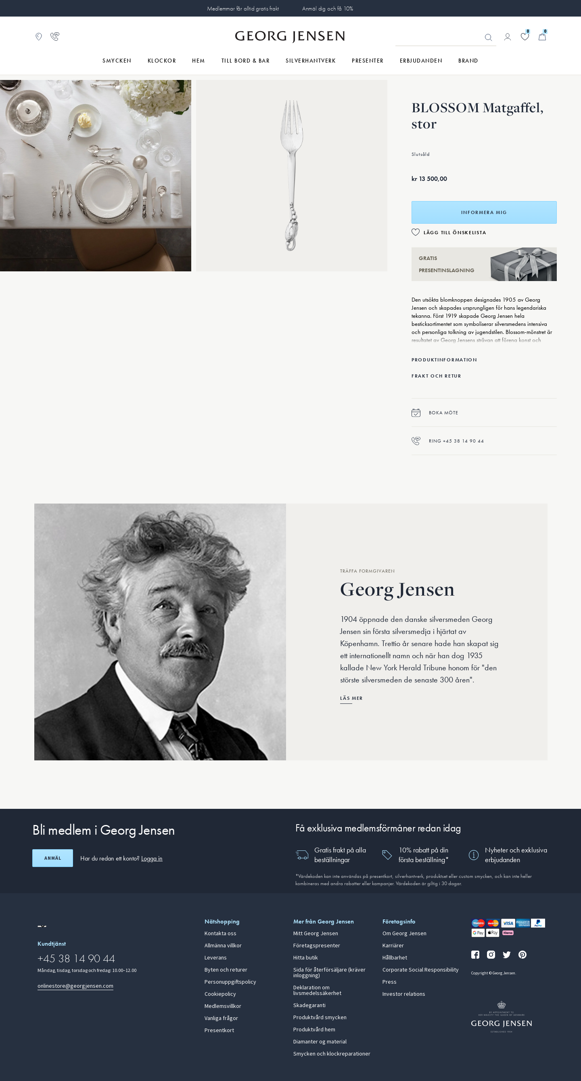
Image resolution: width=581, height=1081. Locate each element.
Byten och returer (226, 970)
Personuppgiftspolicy (230, 982)
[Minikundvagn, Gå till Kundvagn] (542, 36)
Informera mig (484, 212)
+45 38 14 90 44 (76, 958)
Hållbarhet (394, 958)
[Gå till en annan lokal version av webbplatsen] (42, 926)
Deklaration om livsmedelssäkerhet (317, 990)
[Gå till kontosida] (508, 36)
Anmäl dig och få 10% (327, 8)
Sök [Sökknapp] (488, 37)
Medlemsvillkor (223, 1006)
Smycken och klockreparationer (331, 1054)
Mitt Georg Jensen (315, 933)
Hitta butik (305, 958)
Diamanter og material (320, 1042)
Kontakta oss (220, 933)
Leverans (216, 958)
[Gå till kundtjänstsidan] (54, 36)
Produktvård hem (314, 1030)
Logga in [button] (152, 858)
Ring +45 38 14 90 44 (448, 441)
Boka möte (435, 412)
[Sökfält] (445, 37)
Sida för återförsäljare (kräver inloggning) (329, 972)
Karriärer (393, 946)
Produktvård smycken (320, 1017)
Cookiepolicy (220, 994)
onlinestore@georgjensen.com (75, 986)
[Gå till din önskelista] (525, 36)
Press (389, 982)
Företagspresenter (316, 946)
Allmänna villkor (223, 946)
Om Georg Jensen (404, 933)
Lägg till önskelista (455, 232)
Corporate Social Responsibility (420, 970)
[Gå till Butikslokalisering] (38, 36)
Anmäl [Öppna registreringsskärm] (52, 858)
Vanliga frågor (221, 1018)
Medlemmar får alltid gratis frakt (243, 8)
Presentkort (219, 1030)
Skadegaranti (309, 1005)
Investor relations (403, 994)
